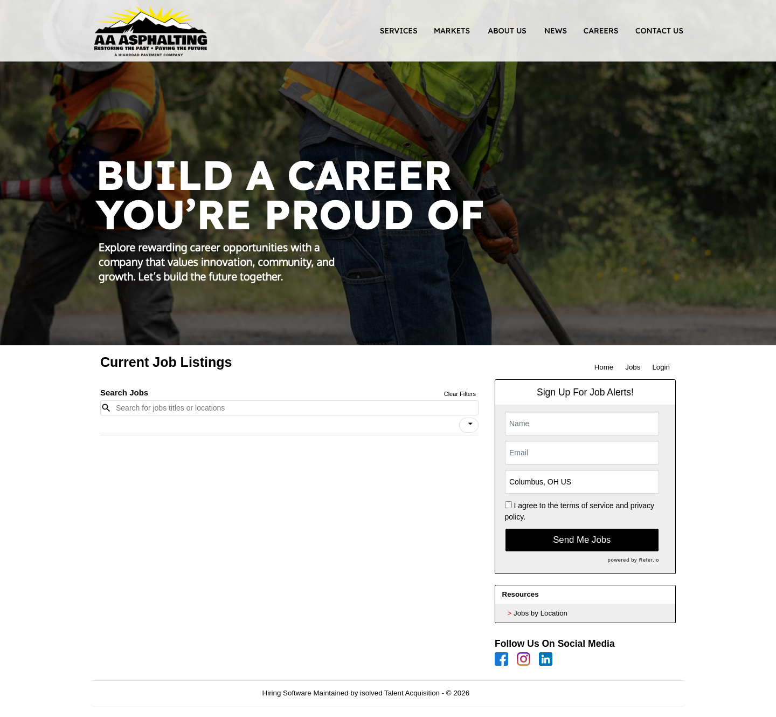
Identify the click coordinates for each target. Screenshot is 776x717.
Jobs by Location (540, 613)
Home (604, 367)
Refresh (501, 693)
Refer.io (649, 560)
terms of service (587, 505)
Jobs (632, 367)
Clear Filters (460, 394)
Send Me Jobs (582, 540)
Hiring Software (286, 693)
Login (661, 367)
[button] (469, 425)
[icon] (470, 424)
